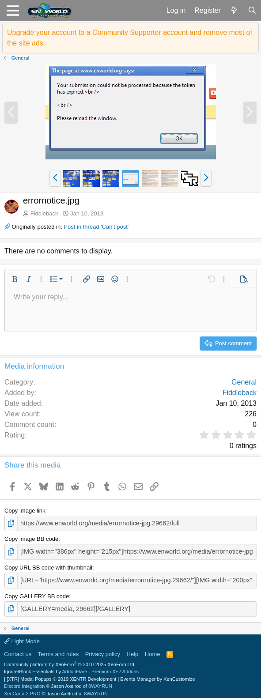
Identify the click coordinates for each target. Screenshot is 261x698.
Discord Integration (24, 682)
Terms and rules (58, 650)
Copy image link (24, 510)
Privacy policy (102, 650)
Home (152, 650)
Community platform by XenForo (70, 661)
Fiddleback (44, 213)
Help (133, 650)
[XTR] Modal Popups (61, 675)
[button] (12, 10)
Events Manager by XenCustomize (157, 675)
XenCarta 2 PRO (22, 690)
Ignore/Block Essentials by (71, 668)
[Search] (252, 10)
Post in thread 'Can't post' (96, 226)
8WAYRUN (100, 682)
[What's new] (234, 10)
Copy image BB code (31, 538)
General (244, 382)
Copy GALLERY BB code (36, 593)
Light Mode (22, 637)
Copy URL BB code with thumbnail (48, 565)
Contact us (17, 650)
